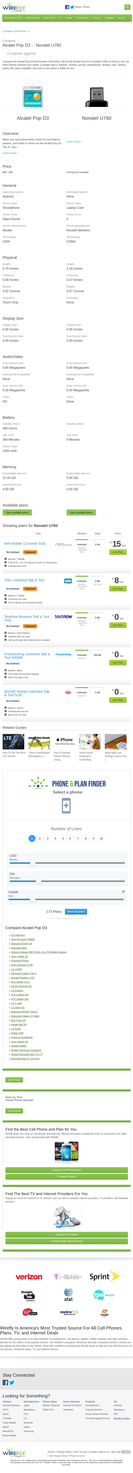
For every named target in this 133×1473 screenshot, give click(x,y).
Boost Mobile (9, 1434)
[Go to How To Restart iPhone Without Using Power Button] (64, 741)
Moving (122, 18)
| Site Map (115, 1451)
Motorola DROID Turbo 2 (24, 1011)
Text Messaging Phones (95, 1418)
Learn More (14, 1079)
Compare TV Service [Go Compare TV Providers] (66, 1234)
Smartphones (90, 1405)
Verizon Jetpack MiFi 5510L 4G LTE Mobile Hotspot (38, 952)
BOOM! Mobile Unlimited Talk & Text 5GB (27, 693)
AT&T (5, 1409)
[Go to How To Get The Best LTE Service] (13, 741)
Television (67, 1409)
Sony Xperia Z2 (19, 956)
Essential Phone (20, 960)
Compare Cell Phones (14, 31)
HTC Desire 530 (19, 999)
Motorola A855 (19, 948)
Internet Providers (71, 1405)
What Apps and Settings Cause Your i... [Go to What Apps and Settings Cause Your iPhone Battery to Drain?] (116, 756)
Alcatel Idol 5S (19, 1024)
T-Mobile (7, 1418)
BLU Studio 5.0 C (20, 982)
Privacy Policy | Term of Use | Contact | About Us (83, 1451)
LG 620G (16, 1029)
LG (24, 1418)
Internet (69, 18)
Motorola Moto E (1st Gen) (25, 1058)
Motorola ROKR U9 (21, 943)
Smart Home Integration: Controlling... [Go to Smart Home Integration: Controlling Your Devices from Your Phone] (86, 756)
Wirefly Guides (119, 1418)
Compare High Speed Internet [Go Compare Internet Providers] (67, 1241)
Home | (52, 1451)
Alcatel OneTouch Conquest (26, 1050)
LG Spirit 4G (17, 1007)
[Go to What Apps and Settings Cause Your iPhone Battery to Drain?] (115, 741)
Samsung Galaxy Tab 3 (23, 973)
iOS (113, 1413)
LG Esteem (17, 990)
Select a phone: (68, 792)
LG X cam (16, 1003)
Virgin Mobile (9, 1422)
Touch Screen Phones (94, 1413)
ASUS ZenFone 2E (21, 986)
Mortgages (109, 18)
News (78, 6)
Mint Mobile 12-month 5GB (25, 543)
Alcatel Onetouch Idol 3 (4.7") (27, 1054)
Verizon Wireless (11, 1405)
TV (60, 18)
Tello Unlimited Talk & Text (24, 580)
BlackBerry (28, 1409)
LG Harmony (18, 935)
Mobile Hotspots (50, 1405)
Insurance (97, 18)
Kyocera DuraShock (22, 1037)
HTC (25, 1413)
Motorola (27, 1422)
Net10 (6, 1426)
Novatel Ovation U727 (23, 977)
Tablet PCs (47, 1409)
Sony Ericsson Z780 (22, 965)
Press (86, 6)
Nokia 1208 (17, 1033)
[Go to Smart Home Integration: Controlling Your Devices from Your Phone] (90, 741)
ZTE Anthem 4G (19, 994)
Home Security (82, 18)
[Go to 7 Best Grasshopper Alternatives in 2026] (39, 741)
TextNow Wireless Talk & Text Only (26, 618)
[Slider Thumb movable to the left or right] (33, 864)
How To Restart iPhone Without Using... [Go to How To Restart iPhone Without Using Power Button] (62, 756)
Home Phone (49, 18)
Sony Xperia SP (19, 1041)
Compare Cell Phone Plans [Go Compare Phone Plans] (66, 1170)
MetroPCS (8, 1430)
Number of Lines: (67, 829)
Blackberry (116, 1409)
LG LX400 (16, 969)
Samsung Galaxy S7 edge (25, 1016)
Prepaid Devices (91, 1409)
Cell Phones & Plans (13, 18)
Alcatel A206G (18, 1045)
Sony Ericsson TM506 (23, 939)
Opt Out (126, 1451)
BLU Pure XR (18, 1020)
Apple (26, 1405)
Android (115, 1405)
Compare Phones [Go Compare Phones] (66, 1176)
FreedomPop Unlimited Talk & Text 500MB (27, 655)
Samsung (28, 1430)
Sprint (5, 1413)
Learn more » (10, 152)
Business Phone (33, 18)
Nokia (26, 1426)
